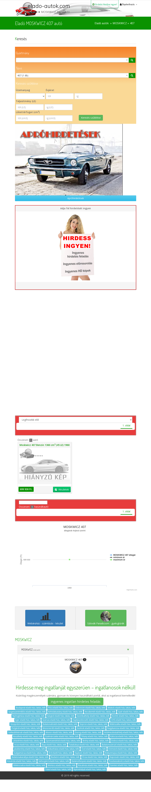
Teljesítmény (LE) (26, 101)
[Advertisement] (75, 329)
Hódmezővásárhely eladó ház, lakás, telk (123, 732)
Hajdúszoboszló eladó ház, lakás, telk (90, 720)
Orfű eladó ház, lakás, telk (123, 720)
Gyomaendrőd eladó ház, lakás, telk (63, 740)
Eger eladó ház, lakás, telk (27, 720)
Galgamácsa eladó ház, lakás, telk (30, 752)
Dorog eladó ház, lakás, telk (88, 732)
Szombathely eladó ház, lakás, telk (93, 715)
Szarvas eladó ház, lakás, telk (56, 720)
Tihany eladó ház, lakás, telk (94, 736)
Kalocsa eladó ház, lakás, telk (124, 736)
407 (132, 23)
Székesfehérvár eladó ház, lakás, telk (25, 732)
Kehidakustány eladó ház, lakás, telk (65, 711)
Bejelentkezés (127, 4)
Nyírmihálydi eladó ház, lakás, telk (90, 769)
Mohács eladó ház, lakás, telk (61, 765)
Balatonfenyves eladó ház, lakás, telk (89, 761)
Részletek (62, 489)
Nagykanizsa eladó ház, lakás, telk (123, 728)
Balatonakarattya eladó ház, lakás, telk (30, 757)
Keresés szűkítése (91, 117)
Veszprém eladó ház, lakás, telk (25, 724)
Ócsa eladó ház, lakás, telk (94, 757)
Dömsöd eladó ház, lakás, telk (122, 748)
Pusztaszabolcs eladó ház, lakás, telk (126, 761)
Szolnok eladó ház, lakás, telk (91, 728)
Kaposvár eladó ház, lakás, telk (124, 757)
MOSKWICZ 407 (75, 665)
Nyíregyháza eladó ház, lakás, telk (28, 715)
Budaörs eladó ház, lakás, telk (65, 757)
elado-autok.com (49, 6)
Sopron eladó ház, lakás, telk (93, 724)
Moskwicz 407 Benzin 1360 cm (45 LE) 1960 (45, 445)
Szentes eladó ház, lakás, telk (124, 765)
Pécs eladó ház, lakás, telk (60, 707)
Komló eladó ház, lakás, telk (125, 715)
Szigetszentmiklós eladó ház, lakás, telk (26, 711)
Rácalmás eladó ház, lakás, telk (92, 765)
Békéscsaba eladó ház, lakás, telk (29, 765)
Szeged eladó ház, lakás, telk (60, 715)
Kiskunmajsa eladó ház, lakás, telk (121, 752)
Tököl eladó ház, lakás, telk (58, 769)
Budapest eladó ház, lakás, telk (30, 707)
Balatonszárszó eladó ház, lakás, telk (119, 744)
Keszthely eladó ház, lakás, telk (27, 736)
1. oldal (126, 425)
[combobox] (72, 60)
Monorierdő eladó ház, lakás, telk (58, 728)
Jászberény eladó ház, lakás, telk (29, 748)
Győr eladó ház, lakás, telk (130, 711)
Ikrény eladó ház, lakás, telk (96, 740)
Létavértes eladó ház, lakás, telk (28, 740)
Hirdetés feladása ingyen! (104, 4)
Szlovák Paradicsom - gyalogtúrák (105, 618)
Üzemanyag (23, 90)
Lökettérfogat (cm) (28, 112)
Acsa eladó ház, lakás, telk (26, 744)
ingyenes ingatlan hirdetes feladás (75, 701)
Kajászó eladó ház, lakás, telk (88, 752)
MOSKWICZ (120, 23)
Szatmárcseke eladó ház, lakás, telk (61, 736)
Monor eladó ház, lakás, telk (59, 732)
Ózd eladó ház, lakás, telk (93, 748)
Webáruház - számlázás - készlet (45, 618)
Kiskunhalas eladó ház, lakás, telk (63, 748)
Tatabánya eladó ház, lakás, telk (84, 744)
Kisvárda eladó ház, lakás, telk (21, 761)
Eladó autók (102, 23)
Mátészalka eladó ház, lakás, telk (125, 724)
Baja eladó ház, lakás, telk (54, 744)
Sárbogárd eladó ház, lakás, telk (53, 761)
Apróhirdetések (75, 198)
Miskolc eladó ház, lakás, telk (121, 707)
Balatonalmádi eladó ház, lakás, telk (60, 724)
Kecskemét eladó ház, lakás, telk (100, 711)
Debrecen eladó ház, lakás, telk (90, 707)
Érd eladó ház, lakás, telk (60, 752)
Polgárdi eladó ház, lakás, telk (26, 728)
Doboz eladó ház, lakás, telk (124, 740)
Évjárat (50, 90)
